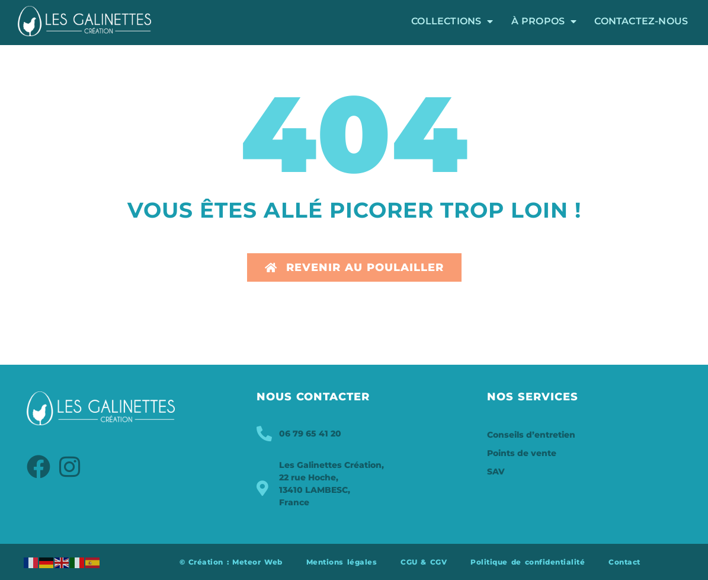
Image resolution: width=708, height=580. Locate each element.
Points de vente (521, 453)
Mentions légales (341, 561)
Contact (624, 561)
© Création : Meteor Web (231, 561)
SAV (496, 471)
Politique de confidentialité (527, 561)
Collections (452, 21)
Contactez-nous (641, 21)
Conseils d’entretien (531, 434)
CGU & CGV (424, 561)
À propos (544, 21)
